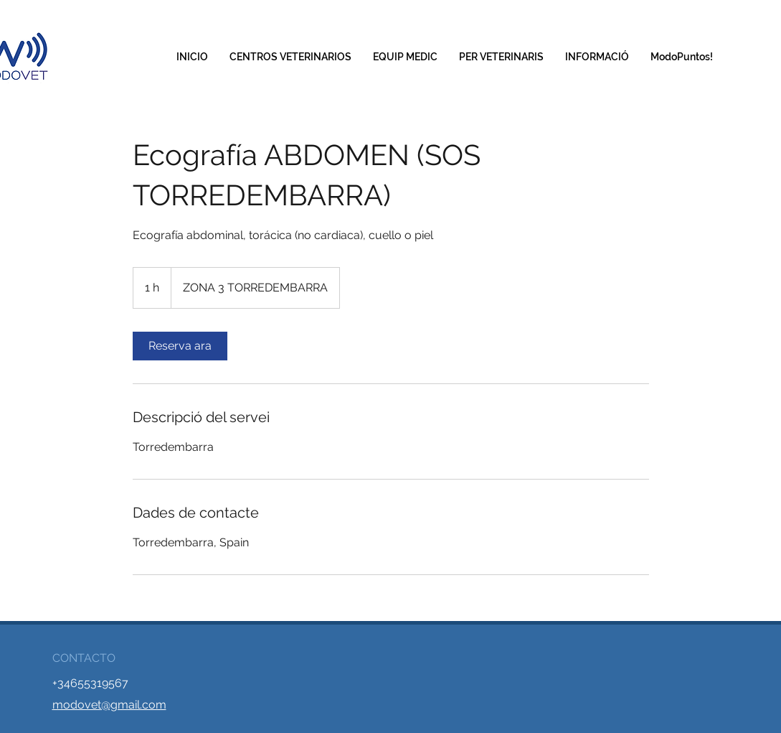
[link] (180, 346)
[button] (501, 57)
